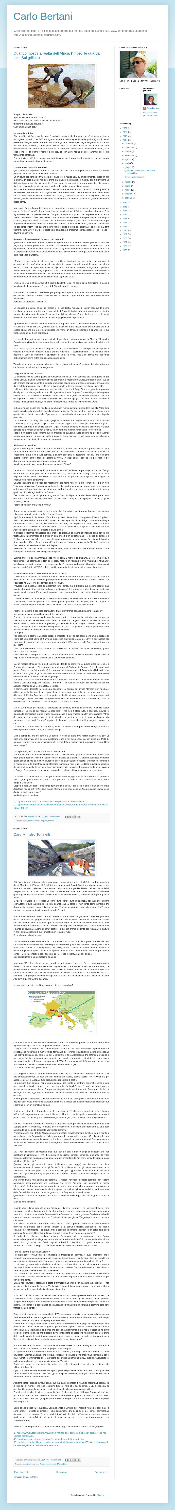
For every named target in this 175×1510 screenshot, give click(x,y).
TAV (58, 1464)
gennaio (129, 198)
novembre (130, 147)
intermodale (46, 1464)
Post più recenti (21, 1472)
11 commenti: (55, 816)
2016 (125, 207)
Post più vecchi (102, 1472)
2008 (125, 238)
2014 (125, 214)
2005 (125, 250)
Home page (61, 1472)
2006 (125, 246)
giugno (128, 167)
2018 (125, 140)
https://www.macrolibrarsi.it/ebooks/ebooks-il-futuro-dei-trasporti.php (50, 1439)
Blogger (100, 1495)
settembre (130, 155)
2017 (125, 203)
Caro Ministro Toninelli (31, 834)
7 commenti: (56, 1460)
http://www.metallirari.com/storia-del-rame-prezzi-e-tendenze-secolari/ (51, 801)
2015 (125, 211)
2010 (125, 230)
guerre (30, 821)
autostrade (27, 1464)
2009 (125, 234)
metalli (37, 821)
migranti (44, 821)
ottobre (128, 151)
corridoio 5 (36, 1464)
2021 (125, 128)
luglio (127, 163)
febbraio (129, 194)
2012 (125, 222)
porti (54, 1464)
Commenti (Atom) (30, 1477)
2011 (125, 226)
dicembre (129, 143)
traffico (63, 1464)
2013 (125, 218)
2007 (125, 242)
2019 (125, 136)
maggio (128, 182)
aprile (128, 186)
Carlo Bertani (42, 16)
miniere (51, 821)
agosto (128, 159)
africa (25, 821)
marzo (128, 190)
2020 (125, 132)
